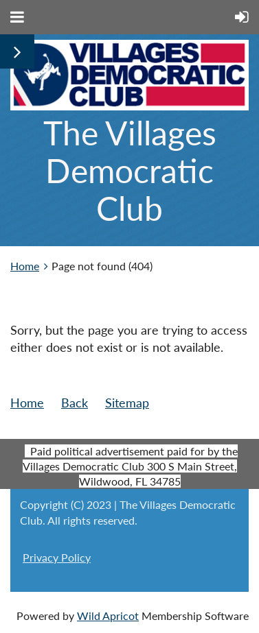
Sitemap (127, 402)
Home (24, 265)
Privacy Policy (57, 557)
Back (74, 402)
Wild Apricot (108, 615)
